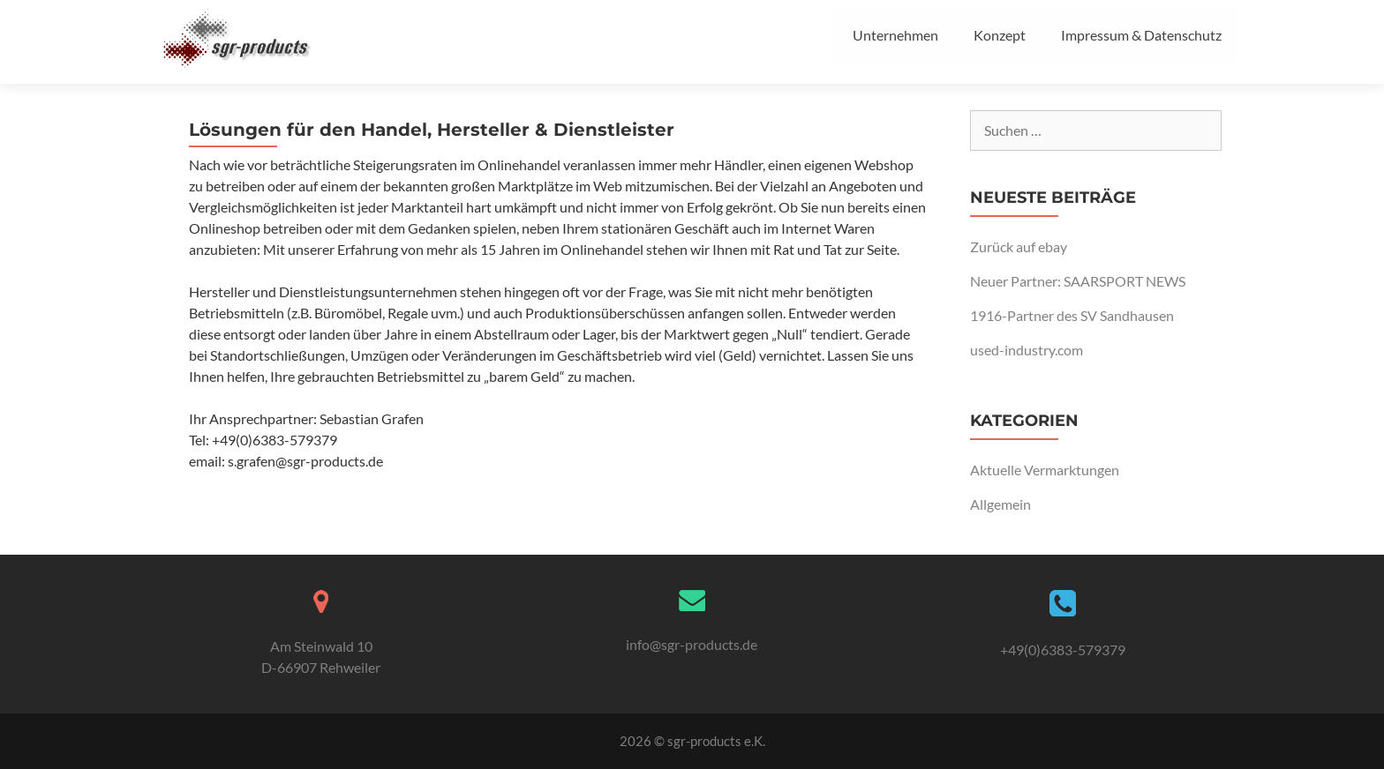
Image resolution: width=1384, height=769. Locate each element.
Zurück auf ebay (1018, 246)
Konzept (1000, 34)
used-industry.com (1026, 349)
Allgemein (1000, 504)
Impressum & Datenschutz (1141, 34)
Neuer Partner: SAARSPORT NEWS (1077, 281)
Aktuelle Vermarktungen (1044, 469)
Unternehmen (895, 34)
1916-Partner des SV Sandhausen (1072, 315)
